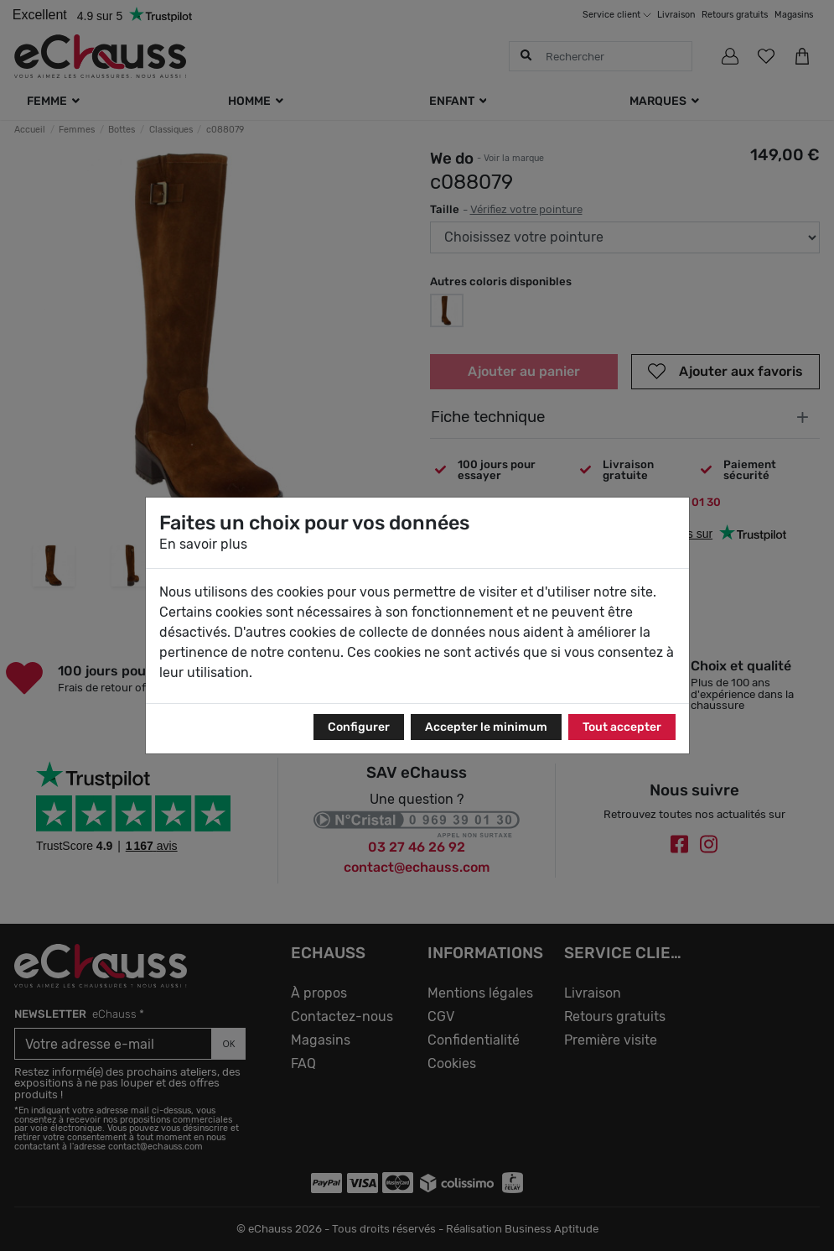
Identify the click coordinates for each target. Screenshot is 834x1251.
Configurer (359, 727)
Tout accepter (622, 727)
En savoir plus (203, 544)
